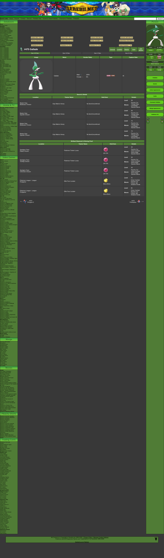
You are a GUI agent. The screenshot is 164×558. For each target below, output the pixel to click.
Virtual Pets (3, 329)
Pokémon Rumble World (6, 223)
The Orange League (5, 112)
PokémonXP (3, 83)
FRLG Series (3, 354)
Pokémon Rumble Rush (6, 204)
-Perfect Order (3, 456)
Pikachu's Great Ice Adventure (7, 428)
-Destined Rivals (4, 463)
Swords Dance (135, 107)
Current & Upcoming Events (7, 97)
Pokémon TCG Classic (6, 451)
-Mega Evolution (4, 459)
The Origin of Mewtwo (5, 371)
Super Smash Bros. (5, 318)
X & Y (1, 212)
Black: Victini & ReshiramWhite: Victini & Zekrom (8, 392)
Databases (9, 22)
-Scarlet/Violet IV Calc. (5, 71)
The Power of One (4, 374)
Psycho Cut (134, 102)
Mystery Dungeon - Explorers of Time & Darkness (8, 273)
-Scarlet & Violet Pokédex (6, 43)
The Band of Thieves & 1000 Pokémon (7, 220)
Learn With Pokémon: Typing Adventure (7, 249)
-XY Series (3, 483)
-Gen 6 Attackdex (4, 54)
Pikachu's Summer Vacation (7, 416)
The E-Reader (3, 295)
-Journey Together (4, 464)
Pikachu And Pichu (5, 418)
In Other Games (4, 323)
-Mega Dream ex (4, 504)
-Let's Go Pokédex (4, 36)
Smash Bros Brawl (4, 276)
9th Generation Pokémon (6, 100)
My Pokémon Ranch (5, 274)
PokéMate (2, 297)
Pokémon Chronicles (5, 127)
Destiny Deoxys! (4, 381)
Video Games (8, 157)
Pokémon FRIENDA (5, 337)
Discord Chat (3, 96)
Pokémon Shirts (4, 92)
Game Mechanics (4, 70)
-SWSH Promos (4, 494)
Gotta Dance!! (3, 422)
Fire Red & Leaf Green (6, 279)
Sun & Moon (3, 197)
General (112, 49)
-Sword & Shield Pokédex (6, 38)
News (1, 24)
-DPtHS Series (4, 485)
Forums (16, 18)
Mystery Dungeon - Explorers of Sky (8, 268)
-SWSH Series (3, 480)
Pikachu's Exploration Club (7, 427)
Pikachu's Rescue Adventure (7, 417)
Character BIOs (4, 344)
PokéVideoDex (4, 143)
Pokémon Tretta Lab (5, 238)
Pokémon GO (3, 169)
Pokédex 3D (3, 246)
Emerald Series (4, 355)
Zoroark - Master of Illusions (7, 390)
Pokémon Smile (4, 189)
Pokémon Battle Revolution (7, 266)
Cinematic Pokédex (5, 69)
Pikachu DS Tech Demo (6, 293)
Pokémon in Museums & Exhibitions (6, 86)
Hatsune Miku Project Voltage (7, 84)
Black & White (3, 234)
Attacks (126, 49)
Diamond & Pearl (4, 254)
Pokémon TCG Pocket (5, 177)
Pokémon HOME (4, 183)
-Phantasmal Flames (5, 458)
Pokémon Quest (4, 208)
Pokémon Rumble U (5, 239)
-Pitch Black (3, 453)
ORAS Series (3, 364)
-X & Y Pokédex (4, 34)
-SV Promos (3, 493)
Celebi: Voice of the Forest (6, 377)
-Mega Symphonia (4, 508)
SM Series (2, 365)
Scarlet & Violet (4, 163)
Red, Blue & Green (5, 308)
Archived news (4, 25)
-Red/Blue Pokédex (5, 28)
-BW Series (3, 484)
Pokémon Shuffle (4, 222)
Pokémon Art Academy (6, 218)
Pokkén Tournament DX (6, 206)
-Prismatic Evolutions (5, 465)
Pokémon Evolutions (5, 136)
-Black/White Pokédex (5, 33)
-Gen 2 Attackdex (4, 49)
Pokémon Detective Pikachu (7, 411)
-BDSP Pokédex (4, 39)
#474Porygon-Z (30, 201)
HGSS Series (3, 359)
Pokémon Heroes (4, 379)
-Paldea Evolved (4, 478)
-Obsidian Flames (4, 477)
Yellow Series (3, 350)
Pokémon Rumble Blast (6, 244)
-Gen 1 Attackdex (4, 48)
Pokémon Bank (4, 214)
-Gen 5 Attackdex (4, 53)
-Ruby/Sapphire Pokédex (6, 30)
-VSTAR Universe (4, 527)
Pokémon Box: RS (4, 287)
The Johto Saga (4, 113)
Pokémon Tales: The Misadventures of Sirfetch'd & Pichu (7, 151)
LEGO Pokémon (4, 91)
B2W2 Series (3, 361)
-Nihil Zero (2, 503)
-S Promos (3, 532)
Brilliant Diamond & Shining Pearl (8, 181)
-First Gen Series (4, 489)
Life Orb (105, 152)
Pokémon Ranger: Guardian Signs (8, 258)
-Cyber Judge (3, 525)
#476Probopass (133, 201)
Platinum (2, 256)
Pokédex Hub (37, 18)
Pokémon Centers (4, 80)
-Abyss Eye (3, 500)
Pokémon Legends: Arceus (7, 182)
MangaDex (3, 343)
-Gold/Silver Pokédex (5, 29)
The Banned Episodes (5, 130)
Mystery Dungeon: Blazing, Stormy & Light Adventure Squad (9, 261)
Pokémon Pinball (4, 313)
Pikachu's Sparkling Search (7, 430)
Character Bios (4, 110)
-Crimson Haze (4, 523)
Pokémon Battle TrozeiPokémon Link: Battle (8, 216)
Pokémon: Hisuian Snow (6, 137)
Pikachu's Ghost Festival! (6, 425)
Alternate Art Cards (5, 448)
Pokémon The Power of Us (7, 406)
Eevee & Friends (4, 433)
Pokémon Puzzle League (6, 310)
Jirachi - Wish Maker (5, 380)
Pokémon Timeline (4, 79)
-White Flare (3, 462)
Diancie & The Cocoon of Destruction (6, 399)
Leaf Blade (134, 105)
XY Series (2, 363)
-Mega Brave (3, 507)
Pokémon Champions (5, 166)
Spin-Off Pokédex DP (5, 65)
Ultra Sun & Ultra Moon (6, 198)
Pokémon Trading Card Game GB (8, 317)
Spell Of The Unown (5, 375)
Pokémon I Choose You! (6, 405)
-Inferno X (2, 505)
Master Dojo (23, 103)
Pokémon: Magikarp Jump (6, 203)
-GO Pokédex (3, 41)
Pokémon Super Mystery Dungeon (8, 224)
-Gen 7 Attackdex (4, 55)
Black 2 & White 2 (4, 236)
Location (119, 49)
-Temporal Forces (4, 472)
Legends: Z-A (3, 164)
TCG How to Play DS (5, 251)
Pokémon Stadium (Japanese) (7, 314)
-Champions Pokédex (5, 45)
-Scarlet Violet (3, 479)
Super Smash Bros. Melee (6, 305)
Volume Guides (4, 348)
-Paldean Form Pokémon (6, 102)
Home (11, 18)
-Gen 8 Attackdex (4, 56)
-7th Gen (2, 78)
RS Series (2, 353)
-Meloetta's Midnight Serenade (7, 395)
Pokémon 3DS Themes (6, 327)
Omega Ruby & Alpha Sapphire (8, 213)
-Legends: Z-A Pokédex (6, 44)
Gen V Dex (97, 53)
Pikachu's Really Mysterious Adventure (7, 432)
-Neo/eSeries (3, 488)
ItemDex (2, 60)
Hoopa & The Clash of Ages (7, 401)
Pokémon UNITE (4, 173)
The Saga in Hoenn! (5, 115)
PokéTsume (3, 155)
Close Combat (135, 151)
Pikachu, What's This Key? (7, 435)
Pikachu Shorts (9, 414)
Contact (23, 18)
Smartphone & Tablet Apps (6, 328)
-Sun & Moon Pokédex (5, 35)
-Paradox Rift (3, 474)
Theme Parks (3, 94)
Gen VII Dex (35, 53)
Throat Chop (135, 104)
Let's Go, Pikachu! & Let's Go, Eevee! (7, 200)
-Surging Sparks (4, 467)
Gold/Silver (3, 299)
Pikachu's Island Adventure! (7, 426)
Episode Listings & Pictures (7, 107)
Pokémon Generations (5, 133)
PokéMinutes (3, 142)
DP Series (2, 356)
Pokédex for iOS (4, 252)
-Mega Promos (4, 492)
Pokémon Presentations (6, 90)
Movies (9, 368)
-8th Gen (2, 76)
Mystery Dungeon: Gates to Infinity (8, 241)
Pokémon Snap (4, 312)
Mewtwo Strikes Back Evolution (8, 407)
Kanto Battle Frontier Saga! (7, 116)
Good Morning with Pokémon (7, 145)
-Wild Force (3, 524)
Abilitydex (2, 63)
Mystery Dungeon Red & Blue (7, 290)
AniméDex (2, 108)
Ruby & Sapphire (4, 278)
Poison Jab (134, 183)
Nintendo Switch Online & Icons (8, 332)
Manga (9, 339)
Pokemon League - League (28, 180)
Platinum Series (4, 358)
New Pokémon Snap (5, 192)
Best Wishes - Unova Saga (7, 118)
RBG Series (3, 349)
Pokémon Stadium (4, 315)
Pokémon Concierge (5, 148)
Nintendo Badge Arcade (6, 232)
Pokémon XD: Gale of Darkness (8, 283)
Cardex (2, 68)
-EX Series (3, 487)
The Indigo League (5, 111)
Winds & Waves (4, 161)
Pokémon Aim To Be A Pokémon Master (8, 124)
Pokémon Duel (4, 229)
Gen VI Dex (66, 53)
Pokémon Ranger (4, 289)
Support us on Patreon (82, 542)
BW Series (3, 360)
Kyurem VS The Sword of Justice (8, 394)
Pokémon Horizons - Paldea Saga (8, 126)
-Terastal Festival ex (5, 515)
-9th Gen (2, 75)
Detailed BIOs (3, 345)
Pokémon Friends (4, 168)
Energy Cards (3, 447)
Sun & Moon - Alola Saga (6, 121)
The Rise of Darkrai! (5, 386)
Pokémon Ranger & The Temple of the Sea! (8, 384)
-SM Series (3, 482)
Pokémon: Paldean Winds (6, 138)
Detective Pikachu (4, 207)
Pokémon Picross (4, 226)
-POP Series (3, 498)
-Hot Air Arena (3, 513)
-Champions (3, 74)
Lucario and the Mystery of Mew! (8, 382)
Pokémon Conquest (5, 242)
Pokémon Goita (4, 334)
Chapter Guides (4, 346)
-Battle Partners (4, 514)
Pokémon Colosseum (5, 282)
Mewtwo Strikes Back (5, 372)
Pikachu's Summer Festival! (7, 423)
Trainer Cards (3, 446)
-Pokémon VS (3, 528)
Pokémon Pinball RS (5, 288)
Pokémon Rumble (4, 259)
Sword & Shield (4, 179)
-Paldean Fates (4, 473)
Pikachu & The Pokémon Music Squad (8, 437)
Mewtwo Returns (4, 376)
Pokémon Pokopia (4, 167)
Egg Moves (141, 49)
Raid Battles (3, 449)
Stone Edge (134, 152)
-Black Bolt (3, 461)
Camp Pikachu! (4, 421)
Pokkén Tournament (5, 228)
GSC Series (3, 351)
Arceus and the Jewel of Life (7, 389)
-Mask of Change (4, 522)
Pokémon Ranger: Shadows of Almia (7, 270)
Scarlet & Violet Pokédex (50, 18)
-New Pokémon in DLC (6, 101)
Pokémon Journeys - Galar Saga (8, 122)
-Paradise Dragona (5, 518)
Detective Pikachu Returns (6, 176)
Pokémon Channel (4, 285)
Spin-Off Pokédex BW (5, 66)
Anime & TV (8, 105)
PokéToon (2, 140)
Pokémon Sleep (4, 174)
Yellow (1, 309)
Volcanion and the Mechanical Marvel (7, 403)
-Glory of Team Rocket (5, 512)
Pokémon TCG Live (5, 194)
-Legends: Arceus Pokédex (7, 40)
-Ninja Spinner (3, 502)
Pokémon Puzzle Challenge (7, 303)
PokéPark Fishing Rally (6, 294)
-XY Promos (3, 497)
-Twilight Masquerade (5, 470)
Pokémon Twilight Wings (6, 135)
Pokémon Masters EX (5, 172)
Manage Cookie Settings (101, 537)
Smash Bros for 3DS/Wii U (6, 231)
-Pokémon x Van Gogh (5, 88)
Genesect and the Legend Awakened (6, 397)
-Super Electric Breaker (6, 517)
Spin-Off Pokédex (4, 64)
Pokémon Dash (4, 284)
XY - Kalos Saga (4, 120)
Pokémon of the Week (5, 73)
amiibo (2, 330)
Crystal (2, 300)
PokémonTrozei (4, 292)
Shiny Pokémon (4, 131)
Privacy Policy (88, 537)
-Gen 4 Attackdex (4, 51)
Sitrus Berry (106, 183)
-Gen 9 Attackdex (4, 58)
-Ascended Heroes (5, 457)
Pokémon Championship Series (8, 81)
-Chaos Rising (3, 454)
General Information (5, 341)
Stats (133, 49)
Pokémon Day (3, 89)
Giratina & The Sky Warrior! (7, 387)
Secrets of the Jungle (5, 409)
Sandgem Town (24, 149)
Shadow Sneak (135, 184)
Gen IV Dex (128, 53)
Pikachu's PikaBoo (4, 420)
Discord (29, 18)
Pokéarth (76, 18)
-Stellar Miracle (4, 519)
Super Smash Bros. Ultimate (7, 209)
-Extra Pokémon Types (6, 444)
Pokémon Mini (3, 304)
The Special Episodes (5, 128)
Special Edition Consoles (6, 325)
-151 (1, 475)
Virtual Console (4, 324)
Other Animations (4, 146)
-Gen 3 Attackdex (4, 50)
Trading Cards (9, 440)
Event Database (4, 99)
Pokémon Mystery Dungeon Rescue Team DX (7, 188)
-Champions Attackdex (5, 59)
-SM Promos (3, 495)
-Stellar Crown (3, 468)
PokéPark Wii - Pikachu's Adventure (6, 264)
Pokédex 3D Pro (4, 247)
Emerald (2, 280)
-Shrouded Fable (4, 469)
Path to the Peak (4, 141)
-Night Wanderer (4, 520)
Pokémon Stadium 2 (5, 302)
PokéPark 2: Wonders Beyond (7, 243)
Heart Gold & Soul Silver (6, 257)
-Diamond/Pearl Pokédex (6, 31)
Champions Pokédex (65, 18)
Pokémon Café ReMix (5, 171)
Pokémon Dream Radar (6, 237)
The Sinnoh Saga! (4, 117)
